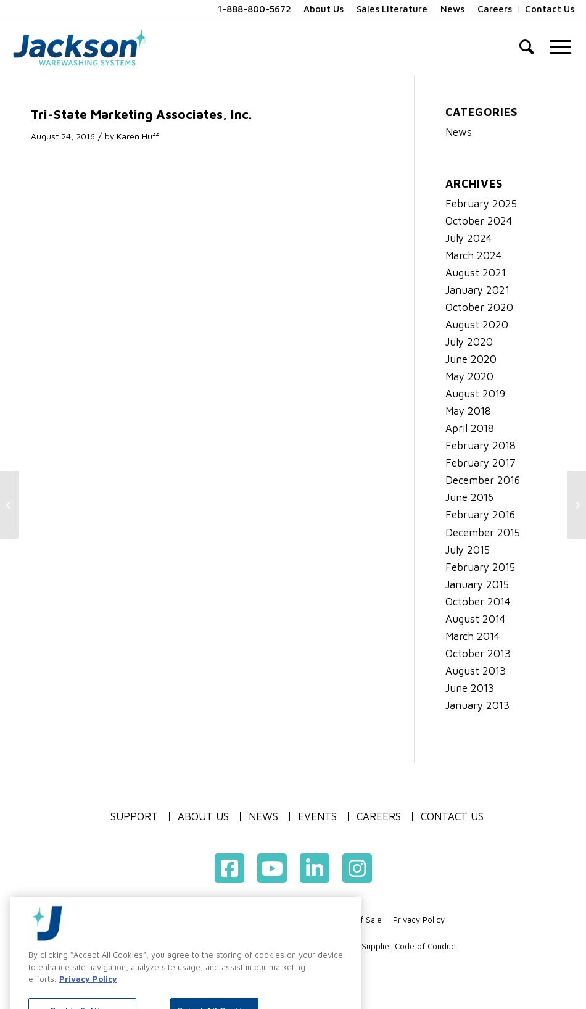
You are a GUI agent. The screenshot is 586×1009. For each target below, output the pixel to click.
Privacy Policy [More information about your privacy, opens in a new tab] (88, 998)
